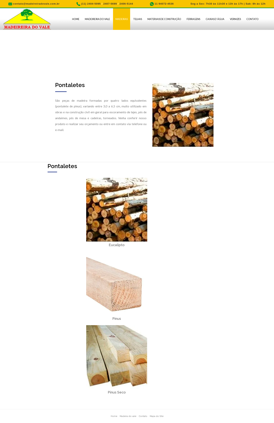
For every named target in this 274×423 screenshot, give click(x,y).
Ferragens (193, 19)
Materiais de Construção (164, 19)
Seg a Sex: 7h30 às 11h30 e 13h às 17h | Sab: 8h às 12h (227, 3)
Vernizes (235, 19)
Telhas (137, 19)
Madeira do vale (128, 416)
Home (75, 19)
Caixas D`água (215, 19)
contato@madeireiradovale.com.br (36, 3)
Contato (252, 19)
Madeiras (121, 19)
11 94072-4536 (164, 3)
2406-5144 (126, 3)
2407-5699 (110, 3)
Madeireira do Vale (97, 19)
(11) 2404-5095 (91, 3)
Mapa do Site (156, 416)
